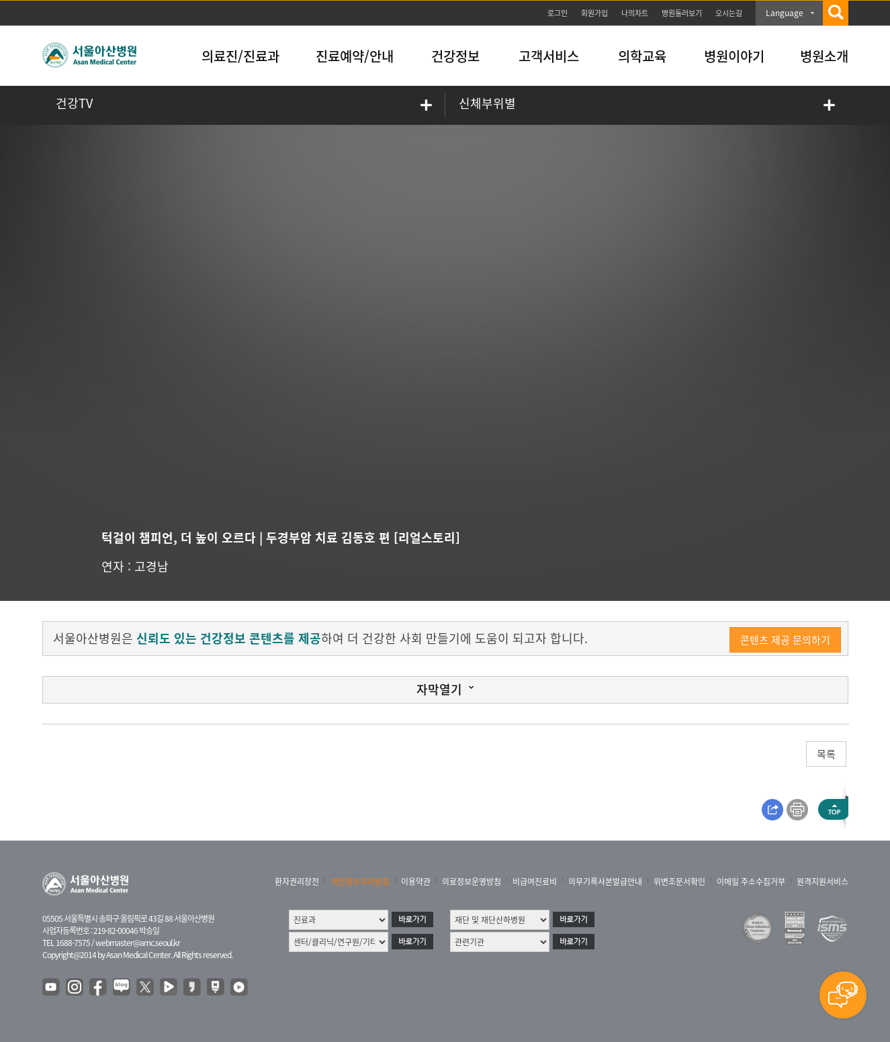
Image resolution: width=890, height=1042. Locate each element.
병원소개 (824, 56)
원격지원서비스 (822, 881)
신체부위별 (487, 103)
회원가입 (594, 13)
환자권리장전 (297, 881)
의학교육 (642, 56)
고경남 (151, 566)
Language (784, 13)
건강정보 (455, 56)
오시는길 (728, 13)
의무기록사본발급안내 (605, 881)
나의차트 (634, 13)
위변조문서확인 (679, 881)
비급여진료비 (535, 881)
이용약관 (416, 881)
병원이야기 (734, 56)
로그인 (557, 13)
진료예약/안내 (355, 56)
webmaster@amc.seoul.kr (137, 943)
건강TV (74, 103)
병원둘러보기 (682, 13)
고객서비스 (549, 56)
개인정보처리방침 (360, 881)
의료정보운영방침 (471, 881)
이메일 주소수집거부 (751, 881)
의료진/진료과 (240, 56)
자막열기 (439, 689)
